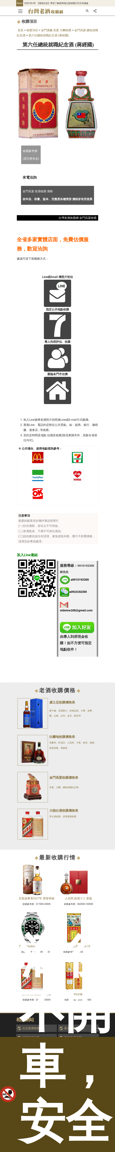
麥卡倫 (52, 710)
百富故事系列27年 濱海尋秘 (36, 898)
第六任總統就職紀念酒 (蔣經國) (49, 35)
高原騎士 (62, 710)
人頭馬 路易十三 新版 (78, 898)
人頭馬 (70, 742)
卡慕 (78, 742)
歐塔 (85, 742)
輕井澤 (77, 715)
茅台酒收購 (55, 816)
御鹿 (92, 742)
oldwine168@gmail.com (76, 610)
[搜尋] (87, 11)
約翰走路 (74, 710)
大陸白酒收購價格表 (63, 810)
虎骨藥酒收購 (69, 816)
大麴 (58, 787)
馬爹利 (52, 742)
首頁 (20, 30)
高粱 (51, 787)
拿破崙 (64, 748)
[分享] (95, 11)
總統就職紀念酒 (70, 787)
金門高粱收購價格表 (63, 777)
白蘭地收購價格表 (62, 737)
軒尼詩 (61, 742)
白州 (63, 715)
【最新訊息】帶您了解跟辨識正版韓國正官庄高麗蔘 (62, 3)
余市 (69, 715)
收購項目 (32, 30)
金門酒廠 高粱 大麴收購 (56, 30)
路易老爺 (53, 748)
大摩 (83, 710)
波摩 (89, 710)
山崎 (56, 715)
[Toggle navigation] (20, 11)
